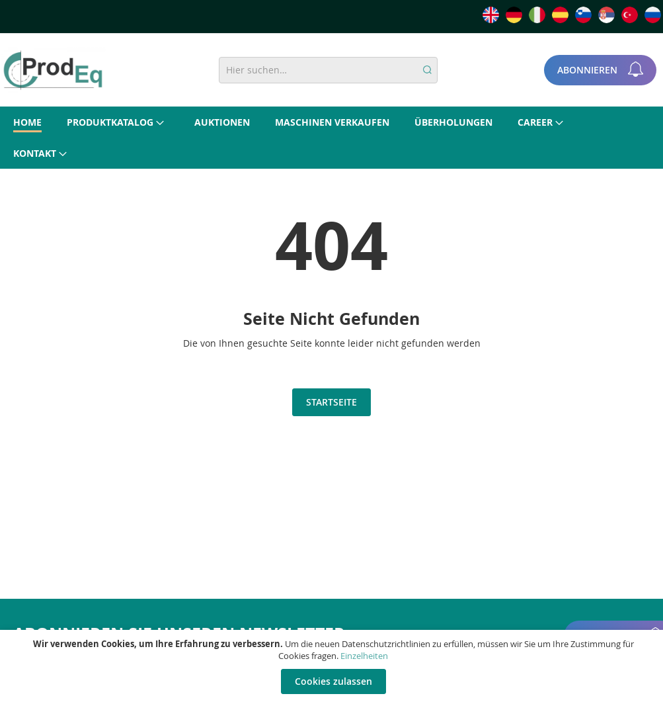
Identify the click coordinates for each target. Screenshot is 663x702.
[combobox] (328, 70)
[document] (333, 666)
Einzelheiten (364, 656)
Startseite (331, 402)
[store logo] (53, 70)
